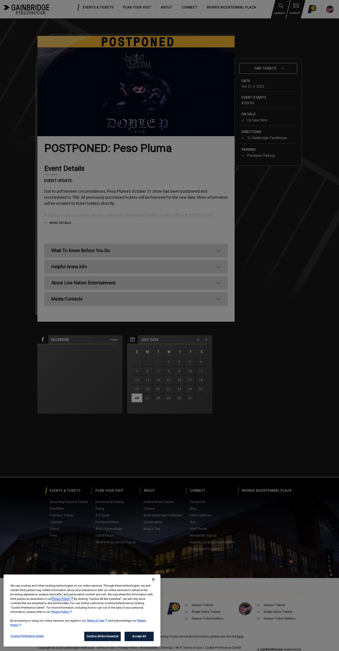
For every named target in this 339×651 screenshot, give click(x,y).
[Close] (153, 579)
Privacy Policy (60, 599)
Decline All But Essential (102, 636)
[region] (82, 611)
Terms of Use (95, 620)
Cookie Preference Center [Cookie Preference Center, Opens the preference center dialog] (27, 636)
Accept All (139, 636)
